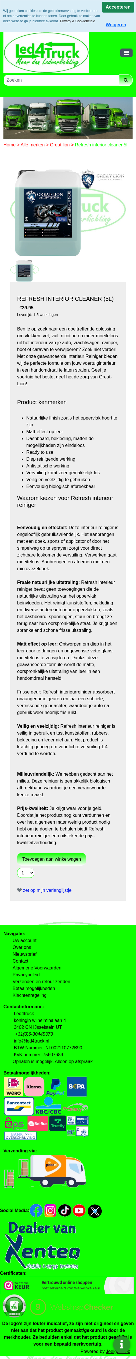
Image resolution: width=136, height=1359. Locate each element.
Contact (20, 961)
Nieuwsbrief (25, 954)
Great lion (60, 144)
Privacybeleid (26, 974)
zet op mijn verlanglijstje (44, 890)
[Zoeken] (61, 80)
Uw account (25, 940)
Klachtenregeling (30, 995)
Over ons (22, 947)
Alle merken (33, 144)
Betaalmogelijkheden (34, 988)
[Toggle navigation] (126, 53)
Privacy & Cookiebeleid (77, 21)
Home (10, 144)
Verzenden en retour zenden (41, 981)
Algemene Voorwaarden (37, 967)
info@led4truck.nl (31, 1041)
